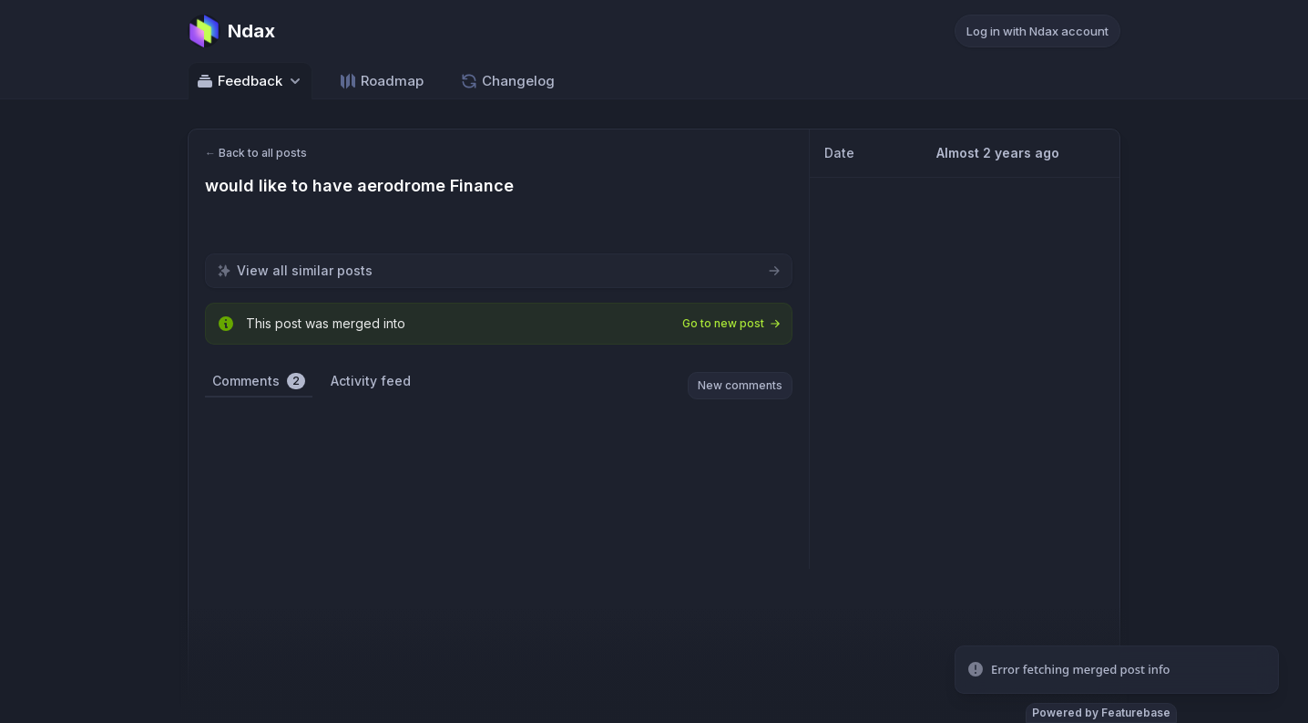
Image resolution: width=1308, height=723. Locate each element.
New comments (740, 385)
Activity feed (371, 380)
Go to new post (731, 323)
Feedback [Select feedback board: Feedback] (250, 81)
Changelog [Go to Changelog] (507, 81)
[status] (1117, 670)
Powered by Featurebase (1101, 712)
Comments (258, 381)
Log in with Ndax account (1037, 31)
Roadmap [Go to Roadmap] (381, 81)
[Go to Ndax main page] (231, 31)
